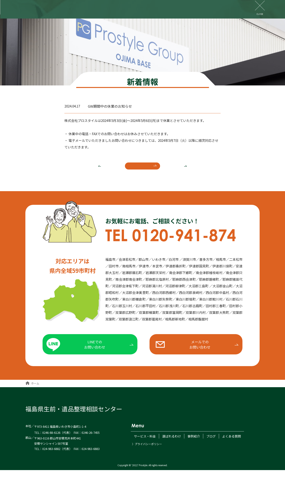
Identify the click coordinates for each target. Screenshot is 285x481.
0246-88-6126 (51, 443)
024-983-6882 (51, 459)
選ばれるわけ (125, 7)
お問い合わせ (271, 7)
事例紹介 (151, 7)
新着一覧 (142, 169)
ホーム (32, 394)
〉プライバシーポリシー (147, 453)
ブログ (172, 7)
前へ (92, 170)
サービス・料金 (94, 7)
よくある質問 (197, 7)
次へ (192, 170)
